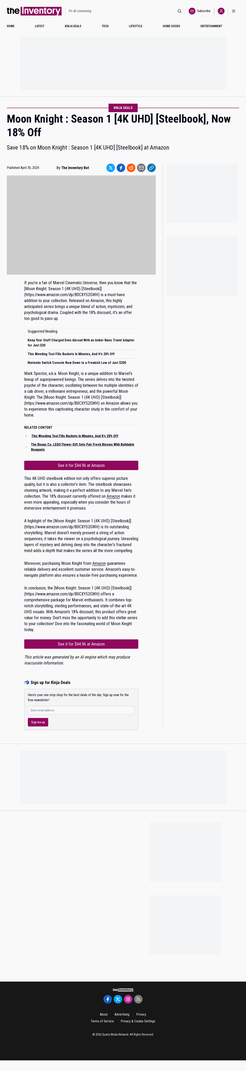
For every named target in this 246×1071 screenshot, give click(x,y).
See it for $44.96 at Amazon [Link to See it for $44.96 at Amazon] (81, 465)
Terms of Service (102, 1021)
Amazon (113, 496)
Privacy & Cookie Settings (138, 1021)
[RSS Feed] (138, 999)
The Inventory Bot (75, 167)
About (104, 1014)
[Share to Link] (151, 168)
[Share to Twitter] (110, 168)
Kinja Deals (123, 108)
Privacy (141, 1014)
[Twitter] (118, 999)
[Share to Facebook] (121, 168)
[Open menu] (234, 11)
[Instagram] (128, 999)
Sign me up (38, 722)
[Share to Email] (141, 168)
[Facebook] (107, 999)
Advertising (122, 1014)
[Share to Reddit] (131, 168)
